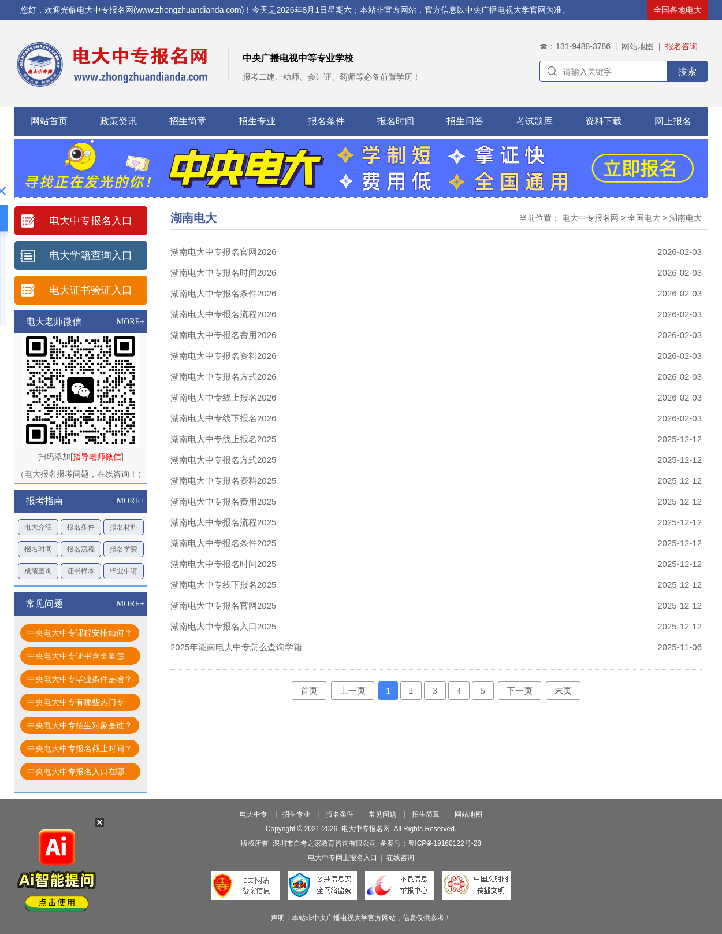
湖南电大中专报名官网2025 (223, 605)
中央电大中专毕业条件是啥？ (79, 679)
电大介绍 (38, 527)
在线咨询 (400, 858)
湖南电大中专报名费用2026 (223, 335)
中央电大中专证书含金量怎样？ (75, 658)
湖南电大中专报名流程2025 (223, 522)
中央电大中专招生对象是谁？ (79, 725)
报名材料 (123, 527)
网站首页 (49, 121)
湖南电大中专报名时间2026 (223, 272)
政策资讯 (118, 121)
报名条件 (326, 121)
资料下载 (603, 121)
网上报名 (672, 121)
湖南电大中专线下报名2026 (223, 418)
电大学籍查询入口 (90, 255)
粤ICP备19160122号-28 (444, 843)
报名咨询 (681, 46)
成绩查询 (38, 571)
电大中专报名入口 (90, 221)
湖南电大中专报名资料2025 (223, 480)
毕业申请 (123, 571)
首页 (309, 690)
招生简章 (187, 121)
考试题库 (534, 121)
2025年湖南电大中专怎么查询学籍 (236, 647)
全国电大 (644, 218)
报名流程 (81, 549)
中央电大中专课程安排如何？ (79, 633)
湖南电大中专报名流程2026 (223, 314)
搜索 (687, 71)
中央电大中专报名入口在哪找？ (75, 773)
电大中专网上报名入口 (342, 858)
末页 (563, 690)
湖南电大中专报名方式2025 (223, 460)
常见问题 (382, 814)
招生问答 (464, 121)
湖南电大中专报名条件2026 (223, 293)
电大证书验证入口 (90, 290)
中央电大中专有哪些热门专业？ (75, 704)
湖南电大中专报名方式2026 (223, 376)
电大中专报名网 (590, 218)
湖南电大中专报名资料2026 (223, 356)
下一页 (520, 690)
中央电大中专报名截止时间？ (79, 748)
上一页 (353, 690)
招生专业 (257, 121)
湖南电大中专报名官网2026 (223, 252)
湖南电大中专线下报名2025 (223, 585)
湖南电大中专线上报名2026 (223, 397)
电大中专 (253, 814)
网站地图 (637, 46)
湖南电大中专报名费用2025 (223, 501)
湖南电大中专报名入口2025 (223, 626)
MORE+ (130, 321)
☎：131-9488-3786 (575, 46)
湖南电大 (685, 218)
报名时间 (395, 121)
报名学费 (123, 549)
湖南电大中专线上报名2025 (223, 439)
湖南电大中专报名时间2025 (223, 564)
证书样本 (81, 571)
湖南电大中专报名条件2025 (223, 543)
